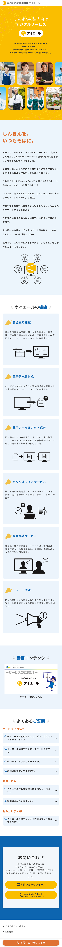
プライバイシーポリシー (16, 926)
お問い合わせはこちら (32, 942)
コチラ (18, 867)
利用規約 (9, 932)
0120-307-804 (32, 895)
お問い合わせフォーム (33, 884)
